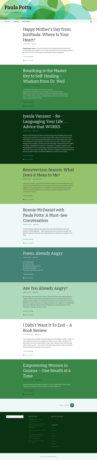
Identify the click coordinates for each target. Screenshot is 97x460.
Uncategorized (38, 179)
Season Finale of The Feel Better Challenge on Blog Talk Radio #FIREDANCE (37, 425)
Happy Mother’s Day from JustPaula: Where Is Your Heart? (47, 34)
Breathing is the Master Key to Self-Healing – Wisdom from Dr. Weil (45, 76)
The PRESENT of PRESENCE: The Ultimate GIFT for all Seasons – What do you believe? (36, 436)
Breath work (37, 85)
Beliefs (53, 428)
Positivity (36, 131)
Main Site (16, 21)
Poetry (36, 257)
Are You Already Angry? (45, 288)
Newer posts (67, 405)
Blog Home (7, 21)
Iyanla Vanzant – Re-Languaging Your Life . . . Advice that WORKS (45, 121)
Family (34, 44)
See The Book (26, 21)
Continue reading (29, 56)
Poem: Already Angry (43, 253)
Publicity (37, 224)
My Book (36, 292)
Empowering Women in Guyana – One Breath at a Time (47, 370)
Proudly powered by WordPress (48, 456)
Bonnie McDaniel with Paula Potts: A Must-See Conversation (45, 215)
